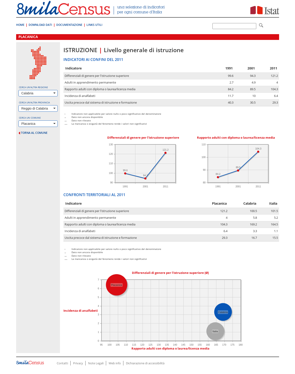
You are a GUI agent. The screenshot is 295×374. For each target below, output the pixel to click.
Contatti (62, 363)
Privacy (78, 363)
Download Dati (40, 25)
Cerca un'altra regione (33, 87)
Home (20, 25)
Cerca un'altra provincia (34, 102)
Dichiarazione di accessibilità (145, 363)
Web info (115, 363)
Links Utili (94, 25)
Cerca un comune (30, 117)
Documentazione (69, 25)
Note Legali (96, 363)
